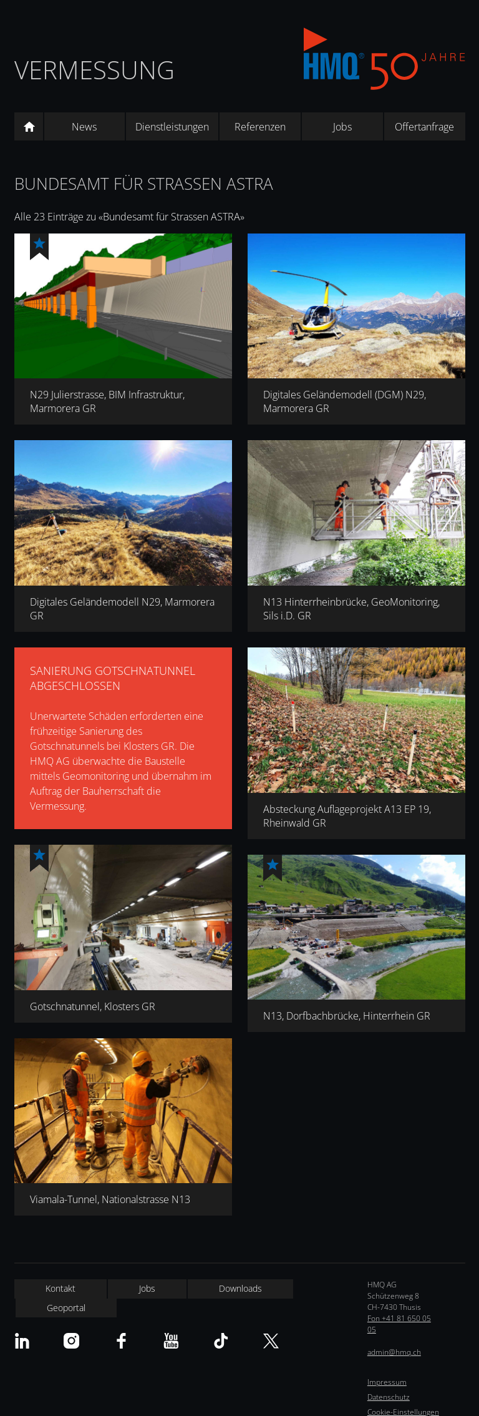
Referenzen (260, 127)
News (84, 127)
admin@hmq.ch (394, 1352)
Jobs (342, 127)
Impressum (387, 1382)
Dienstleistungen (172, 127)
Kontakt (60, 1288)
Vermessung (94, 69)
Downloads (240, 1288)
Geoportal (66, 1308)
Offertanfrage (424, 127)
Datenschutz (388, 1397)
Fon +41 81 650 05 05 (399, 1324)
